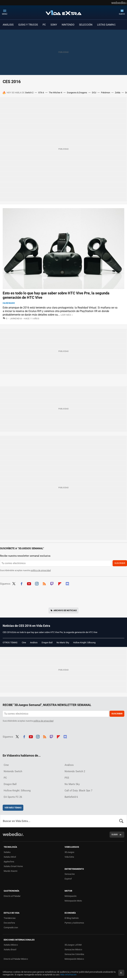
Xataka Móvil (10, 857)
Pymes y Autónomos (74, 923)
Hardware (9, 303)
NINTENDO (68, 24)
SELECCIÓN (85, 24)
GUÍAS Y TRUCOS (28, 24)
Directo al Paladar (12, 896)
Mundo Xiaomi (10, 871)
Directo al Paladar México (16, 959)
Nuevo (122, 14)
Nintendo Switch (13, 771)
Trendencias (10, 918)
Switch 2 (29, 92)
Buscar (121, 821)
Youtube (29, 583)
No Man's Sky (63, 642)
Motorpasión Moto (73, 900)
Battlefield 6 (71, 796)
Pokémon (105, 92)
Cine (24, 642)
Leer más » (67, 315)
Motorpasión (71, 896)
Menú (4, 14)
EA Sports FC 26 (13, 796)
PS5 (67, 777)
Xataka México (11, 945)
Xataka (7, 852)
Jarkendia (16, 318)
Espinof (68, 878)
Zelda (117, 92)
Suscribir (119, 563)
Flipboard (59, 583)
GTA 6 (41, 92)
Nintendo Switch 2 (75, 771)
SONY (53, 24)
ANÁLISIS (8, 24)
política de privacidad (41, 570)
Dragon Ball (47, 642)
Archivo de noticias (65, 610)
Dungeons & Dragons (77, 92)
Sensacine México (73, 949)
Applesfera (9, 861)
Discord (67, 583)
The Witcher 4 (55, 92)
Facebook (21, 583)
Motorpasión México (74, 959)
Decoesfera (9, 923)
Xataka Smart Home (13, 866)
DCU (94, 92)
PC (44, 24)
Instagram (36, 583)
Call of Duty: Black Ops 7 (78, 790)
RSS (44, 583)
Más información (68, 974)
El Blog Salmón (72, 918)
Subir (114, 834)
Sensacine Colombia (74, 954)
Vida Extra (63, 12)
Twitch (52, 583)
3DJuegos (69, 852)
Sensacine (70, 874)
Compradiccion (11, 927)
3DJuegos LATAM (73, 945)
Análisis (34, 642)
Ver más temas (13, 807)
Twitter (13, 583)
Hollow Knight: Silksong (84, 642)
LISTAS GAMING (106, 24)
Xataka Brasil (10, 949)
